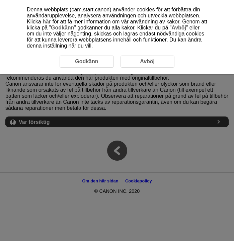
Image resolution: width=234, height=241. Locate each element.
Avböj (178, 27)
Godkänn (62, 27)
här (47, 21)
